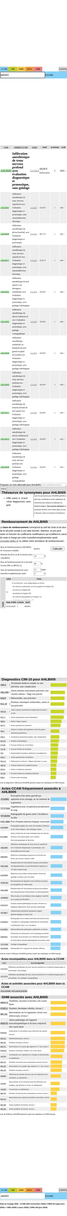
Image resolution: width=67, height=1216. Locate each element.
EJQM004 (4, 827)
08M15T (4, 1002)
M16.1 (2, 769)
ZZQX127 (4, 905)
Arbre (34, 147)
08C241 (3, 1042)
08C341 (4, 1014)
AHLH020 (4, 976)
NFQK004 (5, 816)
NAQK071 (4, 922)
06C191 (3, 1038)
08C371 (3, 1046)
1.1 (7, 591)
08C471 (3, 1062)
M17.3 (2, 717)
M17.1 (2, 725)
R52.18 (3, 704)
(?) (21, 565)
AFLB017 (4, 913)
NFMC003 (4, 883)
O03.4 (2, 737)
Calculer (57, 548)
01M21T (3, 1051)
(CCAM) (49, 75)
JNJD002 (4, 799)
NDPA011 (4, 937)
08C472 (3, 1093)
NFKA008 (4, 866)
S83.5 (2, 731)
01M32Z (3, 1033)
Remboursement (44, 172)
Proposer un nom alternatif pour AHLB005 (20, 484)
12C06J (3, 1083)
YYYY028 (4, 944)
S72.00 (2, 745)
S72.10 (2, 749)
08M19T (4, 1023)
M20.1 (2, 721)
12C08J (3, 1089)
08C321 (3, 1066)
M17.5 (2, 757)
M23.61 (3, 711)
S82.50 (2, 765)
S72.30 (2, 773)
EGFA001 (4, 929)
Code (6, 147)
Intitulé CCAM (21, 147)
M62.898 (4, 692)
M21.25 (3, 761)
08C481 (3, 1109)
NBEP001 (4, 857)
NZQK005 (4, 948)
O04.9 (3, 685)
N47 (1, 753)
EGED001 (4, 875)
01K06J (3, 1076)
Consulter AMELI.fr (9, 541)
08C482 (3, 1105)
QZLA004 (5, 821)
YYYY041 (5, 808)
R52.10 (3, 741)
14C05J (3, 1056)
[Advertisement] (33, 33)
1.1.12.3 (34, 170)
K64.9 (3, 698)
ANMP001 (4, 898)
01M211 (4, 1008)
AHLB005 (4, 969)
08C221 (3, 1099)
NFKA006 (4, 890)
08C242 (3, 1070)
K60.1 (2, 777)
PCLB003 (4, 837)
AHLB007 (4, 848)
